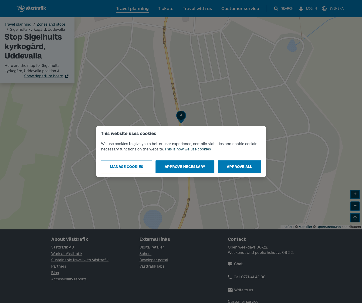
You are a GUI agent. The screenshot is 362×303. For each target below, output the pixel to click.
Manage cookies (126, 166)
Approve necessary (185, 166)
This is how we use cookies (188, 149)
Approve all (239, 166)
